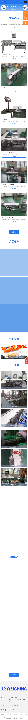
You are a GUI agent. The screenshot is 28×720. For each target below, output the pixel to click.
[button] (25, 2)
